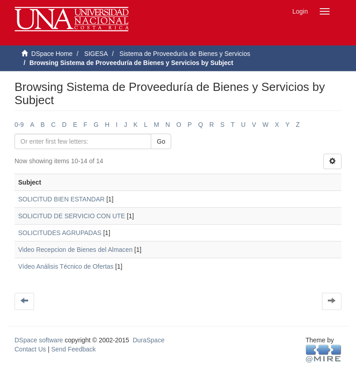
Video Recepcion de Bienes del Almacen (75, 249)
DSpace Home (52, 53)
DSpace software (39, 340)
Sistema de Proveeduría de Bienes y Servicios (184, 53)
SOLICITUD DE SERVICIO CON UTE (71, 216)
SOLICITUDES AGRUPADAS (59, 232)
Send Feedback (73, 349)
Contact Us (30, 349)
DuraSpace (148, 340)
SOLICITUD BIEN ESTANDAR (61, 199)
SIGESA (96, 53)
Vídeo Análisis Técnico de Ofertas (66, 266)
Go (161, 141)
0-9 (19, 124)
